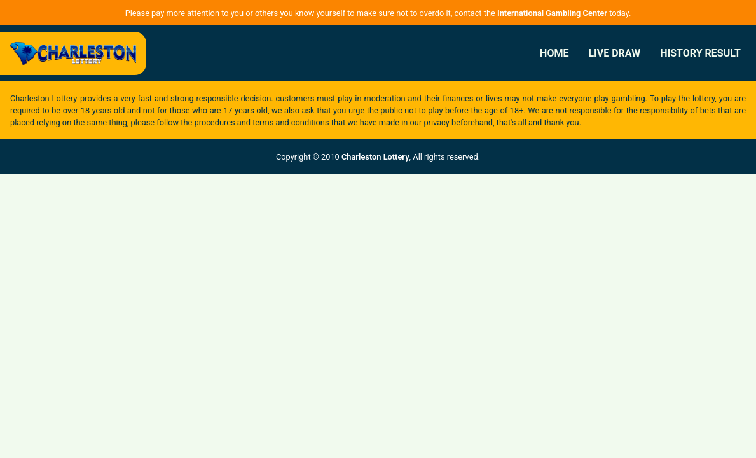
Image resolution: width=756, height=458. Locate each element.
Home (554, 53)
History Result (700, 53)
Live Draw (614, 53)
